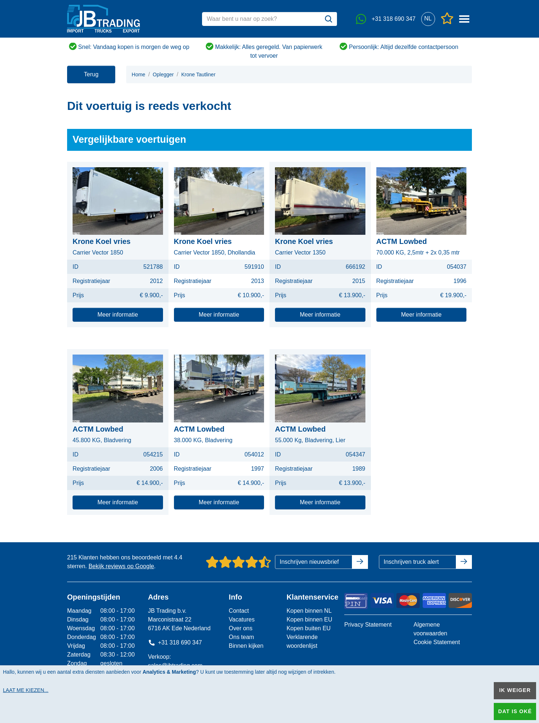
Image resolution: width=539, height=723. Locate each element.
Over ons (240, 628)
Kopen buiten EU (309, 628)
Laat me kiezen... (26, 690)
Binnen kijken (246, 646)
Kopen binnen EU (309, 619)
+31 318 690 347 (175, 642)
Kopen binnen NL (309, 611)
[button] (428, 18)
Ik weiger (515, 690)
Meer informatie (117, 314)
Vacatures (242, 619)
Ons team (241, 637)
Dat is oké (515, 711)
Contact (239, 611)
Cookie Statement (437, 642)
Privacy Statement (368, 624)
